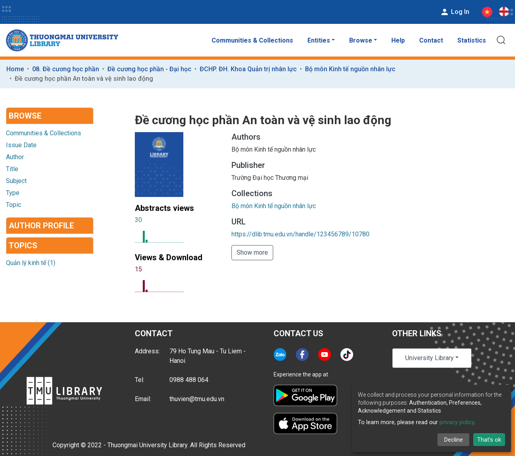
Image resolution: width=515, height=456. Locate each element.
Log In (454, 12)
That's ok (489, 439)
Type (12, 193)
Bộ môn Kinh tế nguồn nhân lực (350, 69)
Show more (252, 252)
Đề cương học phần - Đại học (149, 69)
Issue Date (21, 145)
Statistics (471, 40)
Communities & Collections (252, 40)
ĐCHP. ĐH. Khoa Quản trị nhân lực (248, 69)
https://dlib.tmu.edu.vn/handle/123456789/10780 (300, 234)
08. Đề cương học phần (65, 69)
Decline (453, 439)
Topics (23, 245)
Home (15, 69)
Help (398, 40)
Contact (431, 40)
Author (15, 157)
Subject (16, 181)
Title (12, 169)
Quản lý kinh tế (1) (30, 263)
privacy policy (456, 422)
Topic (13, 205)
